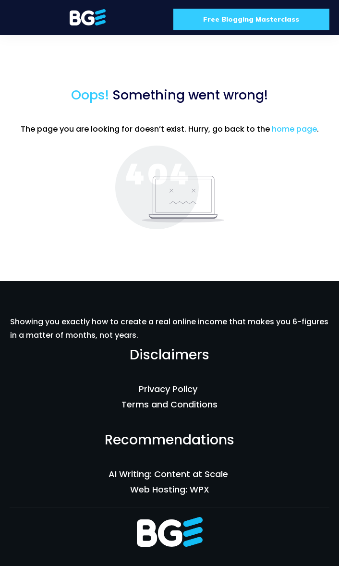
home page (294, 129)
